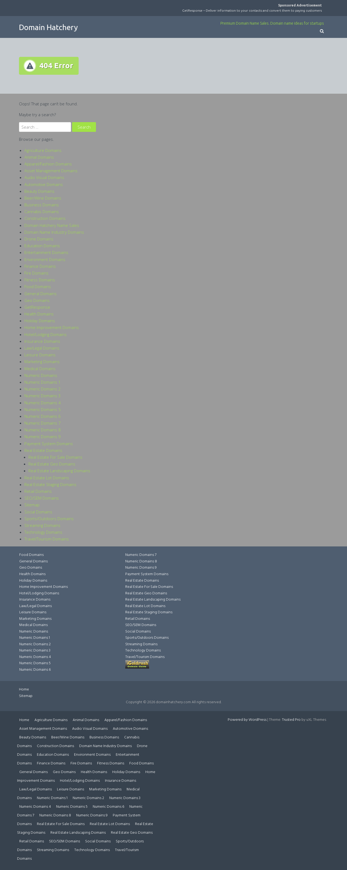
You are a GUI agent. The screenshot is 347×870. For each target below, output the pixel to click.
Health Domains (39, 314)
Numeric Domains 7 (42, 423)
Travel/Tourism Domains (46, 539)
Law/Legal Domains (41, 348)
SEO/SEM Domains (41, 498)
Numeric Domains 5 (42, 409)
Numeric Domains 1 (42, 382)
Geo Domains (37, 300)
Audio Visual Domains (44, 177)
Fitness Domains (39, 279)
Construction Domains (45, 218)
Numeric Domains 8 (42, 429)
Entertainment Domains (46, 252)
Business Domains (41, 204)
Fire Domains (36, 273)
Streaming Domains (42, 525)
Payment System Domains (48, 443)
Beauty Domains (39, 191)
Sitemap (32, 504)
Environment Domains (44, 259)
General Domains (40, 293)
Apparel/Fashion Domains (48, 164)
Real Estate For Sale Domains (55, 457)
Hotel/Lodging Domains (45, 334)
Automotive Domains (43, 184)
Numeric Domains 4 (42, 402)
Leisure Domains (40, 354)
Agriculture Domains (43, 150)
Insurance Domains (42, 341)
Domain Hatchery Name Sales (51, 225)
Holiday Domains (39, 320)
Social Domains (38, 511)
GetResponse (37, 307)
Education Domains (42, 245)
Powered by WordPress (247, 720)
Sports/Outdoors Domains (49, 518)
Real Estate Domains (43, 450)
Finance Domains (40, 266)
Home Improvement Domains (51, 327)
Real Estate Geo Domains (51, 464)
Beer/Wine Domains (42, 198)
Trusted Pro (291, 720)
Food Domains (37, 286)
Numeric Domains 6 (42, 416)
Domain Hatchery (48, 27)
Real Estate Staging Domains (50, 484)
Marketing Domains (42, 361)
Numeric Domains (40, 375)
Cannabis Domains (41, 211)
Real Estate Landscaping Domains (59, 470)
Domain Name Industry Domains (54, 232)
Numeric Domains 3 (42, 395)
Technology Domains (43, 532)
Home (24, 689)
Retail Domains (38, 491)
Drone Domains (38, 239)
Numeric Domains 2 (42, 389)
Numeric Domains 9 (42, 436)
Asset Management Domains (51, 170)
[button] (322, 31)
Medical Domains (40, 368)
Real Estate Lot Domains (46, 477)
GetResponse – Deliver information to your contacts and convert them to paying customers (252, 10)
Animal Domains (39, 157)
